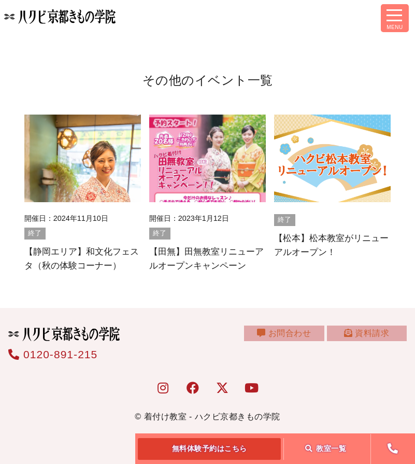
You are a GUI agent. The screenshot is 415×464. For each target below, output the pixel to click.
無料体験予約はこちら (209, 448)
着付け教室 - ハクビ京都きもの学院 (212, 416)
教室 (326, 448)
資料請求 (369, 338)
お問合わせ (292, 338)
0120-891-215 (52, 354)
